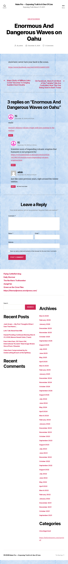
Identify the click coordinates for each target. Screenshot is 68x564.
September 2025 (45, 345)
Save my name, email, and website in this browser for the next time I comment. (33, 255)
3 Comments (50, 46)
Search (6, 307)
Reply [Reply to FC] (10, 139)
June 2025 (43, 357)
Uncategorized (34, 19)
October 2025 (44, 340)
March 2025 (44, 370)
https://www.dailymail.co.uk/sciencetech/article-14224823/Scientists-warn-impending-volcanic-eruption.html (32, 161)
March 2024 (44, 419)
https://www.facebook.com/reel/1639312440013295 (30, 67)
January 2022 (44, 503)
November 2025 (45, 336)
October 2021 (44, 515)
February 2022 (45, 498)
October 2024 (44, 390)
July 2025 (43, 353)
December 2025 (45, 332)
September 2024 (45, 395)
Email (37, 237)
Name (10, 237)
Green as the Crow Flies (15, 291)
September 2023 (45, 444)
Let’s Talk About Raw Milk (13, 335)
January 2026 (44, 328)
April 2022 (43, 490)
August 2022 (44, 473)
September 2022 (45, 469)
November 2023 (45, 436)
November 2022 (45, 461)
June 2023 (43, 457)
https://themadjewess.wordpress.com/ (23, 294)
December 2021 (45, 507)
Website (10, 246)
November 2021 (45, 511)
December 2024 (45, 382)
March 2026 (44, 320)
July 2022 (43, 478)
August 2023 (44, 449)
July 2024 (43, 403)
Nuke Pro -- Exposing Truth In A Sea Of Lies (34, 4)
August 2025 (44, 349)
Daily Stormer (10, 281)
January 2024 (44, 428)
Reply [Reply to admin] (13, 190)
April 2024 (43, 415)
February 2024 (45, 424)
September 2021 (45, 519)
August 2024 (44, 399)
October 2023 (44, 440)
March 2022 (44, 494)
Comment (12, 220)
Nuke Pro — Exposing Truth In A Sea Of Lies (26, 559)
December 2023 (45, 432)
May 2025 (43, 361)
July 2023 (43, 453)
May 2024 (43, 411)
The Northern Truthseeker (16, 284)
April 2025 (43, 365)
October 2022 (44, 465)
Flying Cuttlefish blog (14, 277)
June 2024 (43, 407)
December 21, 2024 (33, 46)
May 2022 (43, 486)
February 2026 (45, 324)
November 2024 (45, 386)
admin (20, 46)
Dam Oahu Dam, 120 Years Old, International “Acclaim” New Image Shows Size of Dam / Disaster (19, 347)
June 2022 (43, 482)
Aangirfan (8, 287)
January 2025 (44, 378)
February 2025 (45, 374)
